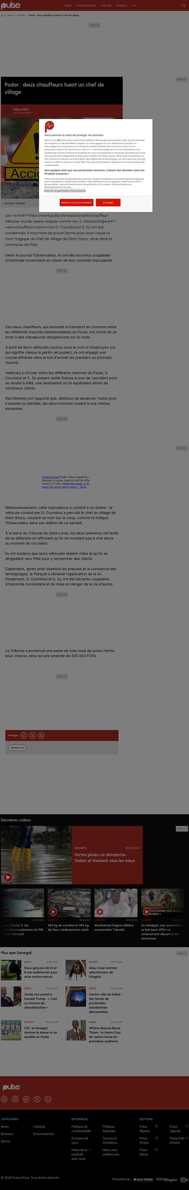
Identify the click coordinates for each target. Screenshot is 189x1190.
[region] (95, 165)
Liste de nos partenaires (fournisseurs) (65, 190)
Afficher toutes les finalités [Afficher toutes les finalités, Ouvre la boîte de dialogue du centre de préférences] (77, 202)
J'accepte (108, 202)
